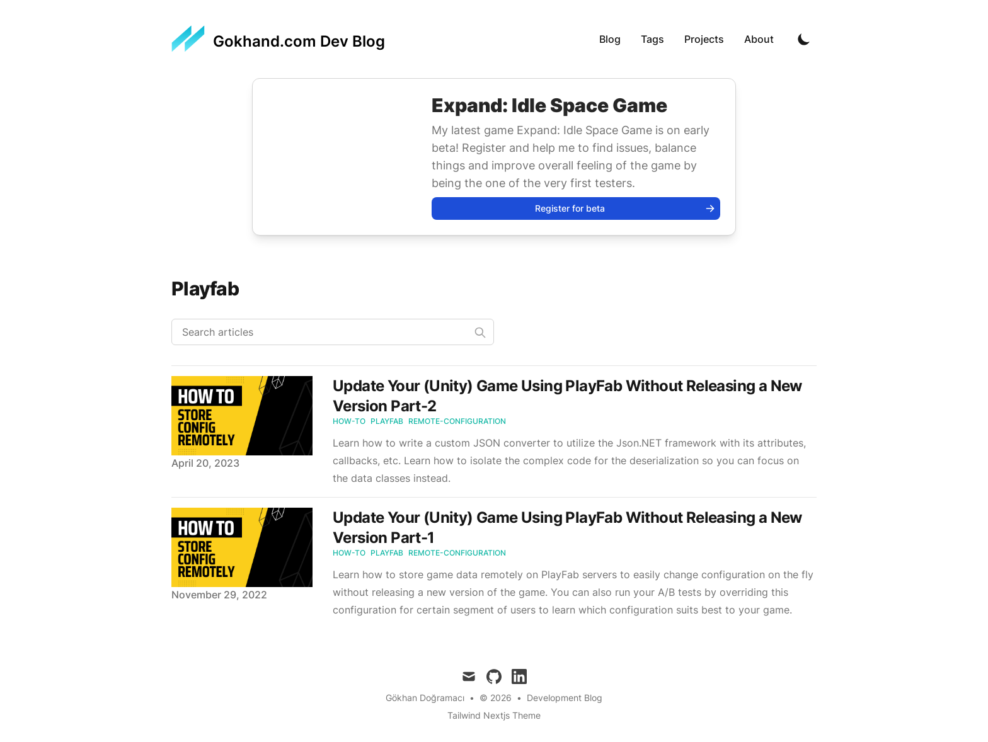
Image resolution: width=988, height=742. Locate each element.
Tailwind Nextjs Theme (494, 715)
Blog (610, 39)
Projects (704, 39)
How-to (349, 421)
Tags (652, 39)
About (759, 39)
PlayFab (386, 421)
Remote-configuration (457, 421)
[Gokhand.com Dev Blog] (278, 39)
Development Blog (564, 697)
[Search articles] (332, 332)
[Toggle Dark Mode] (804, 39)
